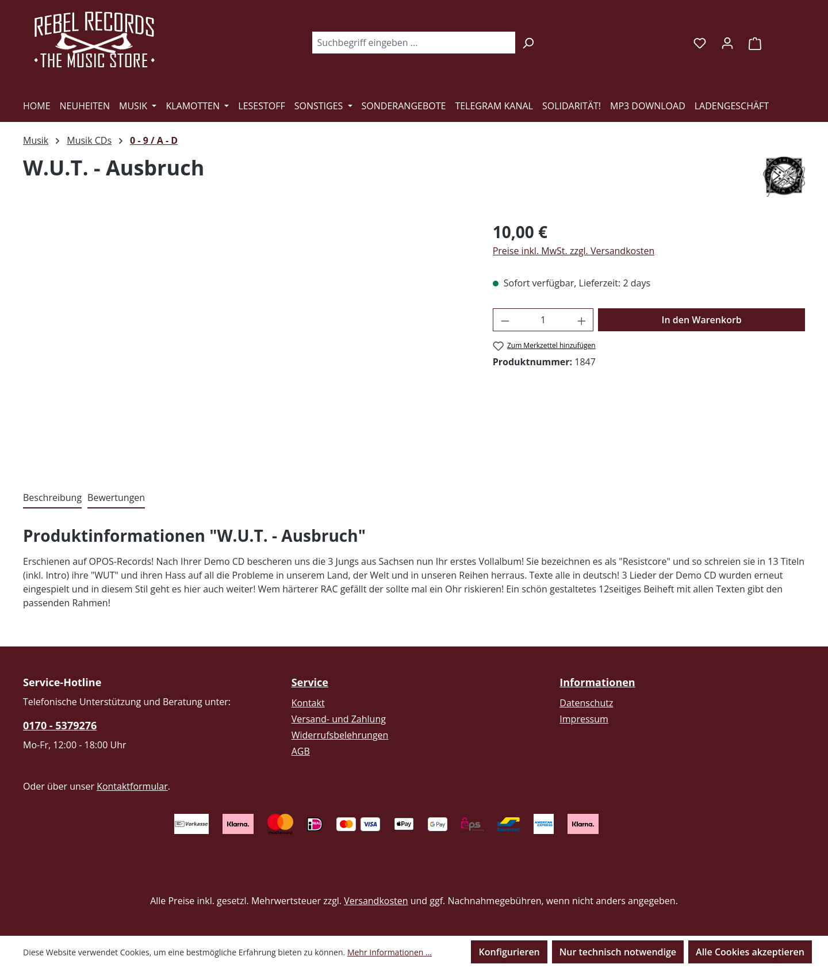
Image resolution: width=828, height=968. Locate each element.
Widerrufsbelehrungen (340, 735)
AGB (301, 751)
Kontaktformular (132, 786)
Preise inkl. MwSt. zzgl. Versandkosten (574, 250)
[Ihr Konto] (727, 42)
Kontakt (308, 703)
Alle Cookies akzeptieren (750, 952)
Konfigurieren (508, 952)
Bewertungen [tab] (116, 497)
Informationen (597, 682)
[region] (246, 343)
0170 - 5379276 (60, 725)
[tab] (52, 498)
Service (310, 682)
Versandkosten (376, 900)
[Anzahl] (543, 319)
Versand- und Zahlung (339, 719)
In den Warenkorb (702, 319)
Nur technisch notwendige (617, 952)
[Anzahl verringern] (505, 319)
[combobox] (413, 42)
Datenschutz (586, 703)
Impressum (583, 719)
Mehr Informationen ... (389, 952)
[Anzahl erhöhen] (582, 319)
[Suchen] (528, 42)
